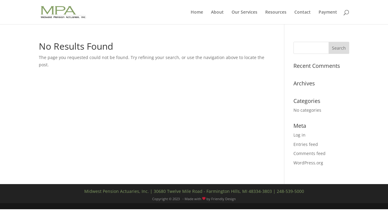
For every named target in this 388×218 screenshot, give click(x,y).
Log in (299, 135)
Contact (302, 12)
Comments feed (309, 153)
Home (197, 12)
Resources (275, 12)
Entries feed (305, 144)
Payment (328, 12)
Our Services (244, 12)
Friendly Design (223, 199)
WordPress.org (308, 163)
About (217, 12)
